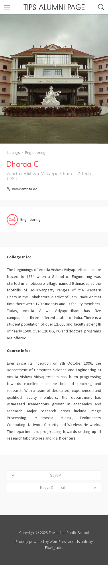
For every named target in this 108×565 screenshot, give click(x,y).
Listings (13, 152)
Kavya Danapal (52, 487)
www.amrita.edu (26, 188)
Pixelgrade (53, 547)
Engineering (35, 152)
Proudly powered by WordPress (41, 541)
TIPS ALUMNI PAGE (54, 7)
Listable (81, 541)
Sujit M (55, 475)
